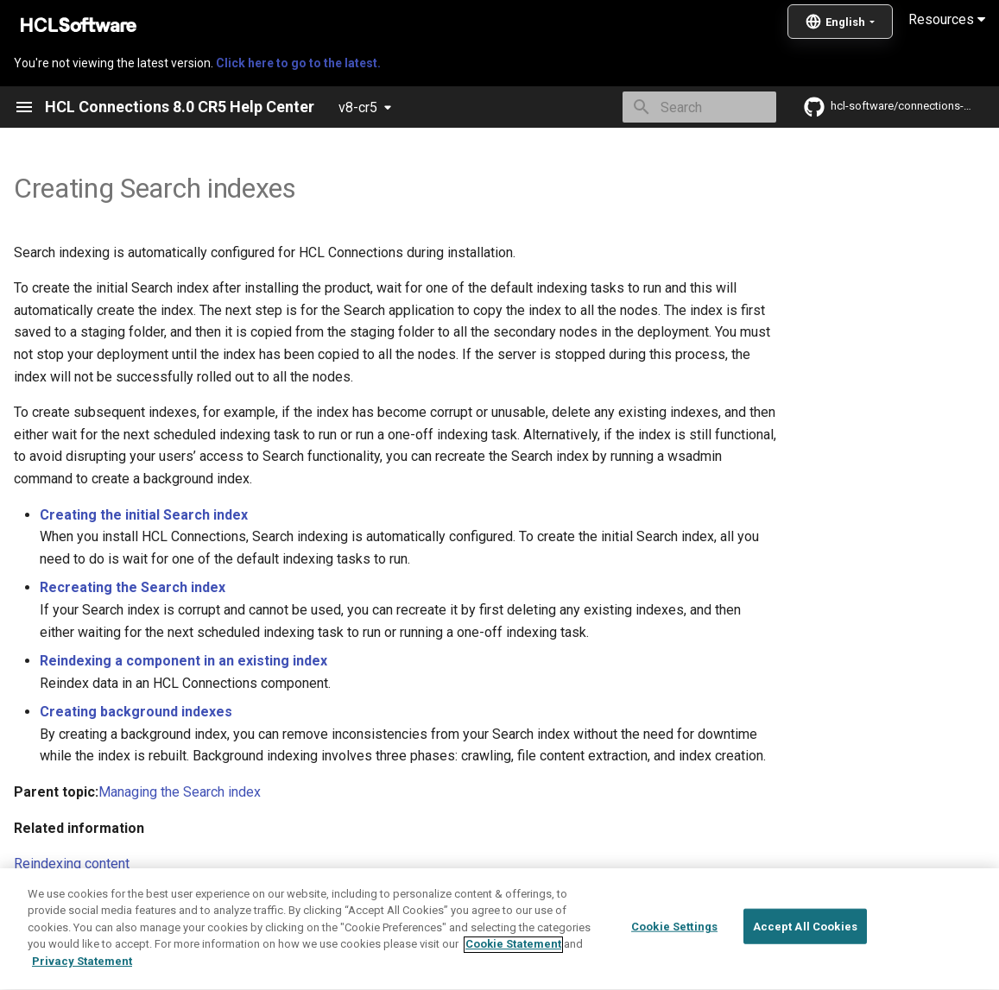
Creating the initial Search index (144, 515)
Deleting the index (68, 900)
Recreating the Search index (132, 587)
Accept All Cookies (805, 971)
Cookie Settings (674, 971)
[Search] (675, 107)
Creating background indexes (136, 711)
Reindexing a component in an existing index (183, 661)
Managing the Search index (179, 792)
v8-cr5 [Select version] (357, 107)
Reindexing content (72, 863)
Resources (946, 19)
